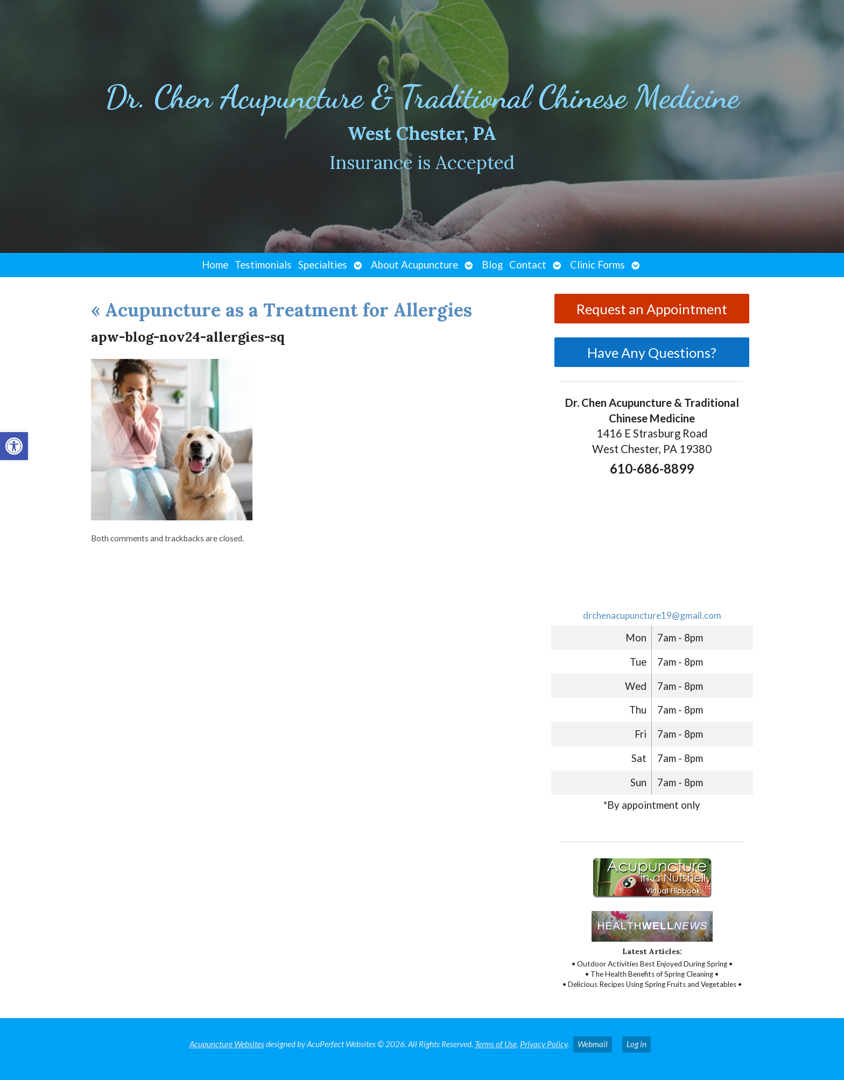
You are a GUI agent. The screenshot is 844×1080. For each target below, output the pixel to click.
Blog (492, 265)
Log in (636, 1044)
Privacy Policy (543, 1044)
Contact (527, 265)
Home (215, 265)
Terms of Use (496, 1044)
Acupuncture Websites (226, 1044)
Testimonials (263, 265)
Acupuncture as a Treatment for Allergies (281, 309)
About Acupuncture (414, 265)
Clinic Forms (597, 265)
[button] (14, 446)
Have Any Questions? (651, 352)
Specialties (322, 265)
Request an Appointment (651, 309)
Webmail (593, 1044)
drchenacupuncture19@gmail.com (652, 615)
